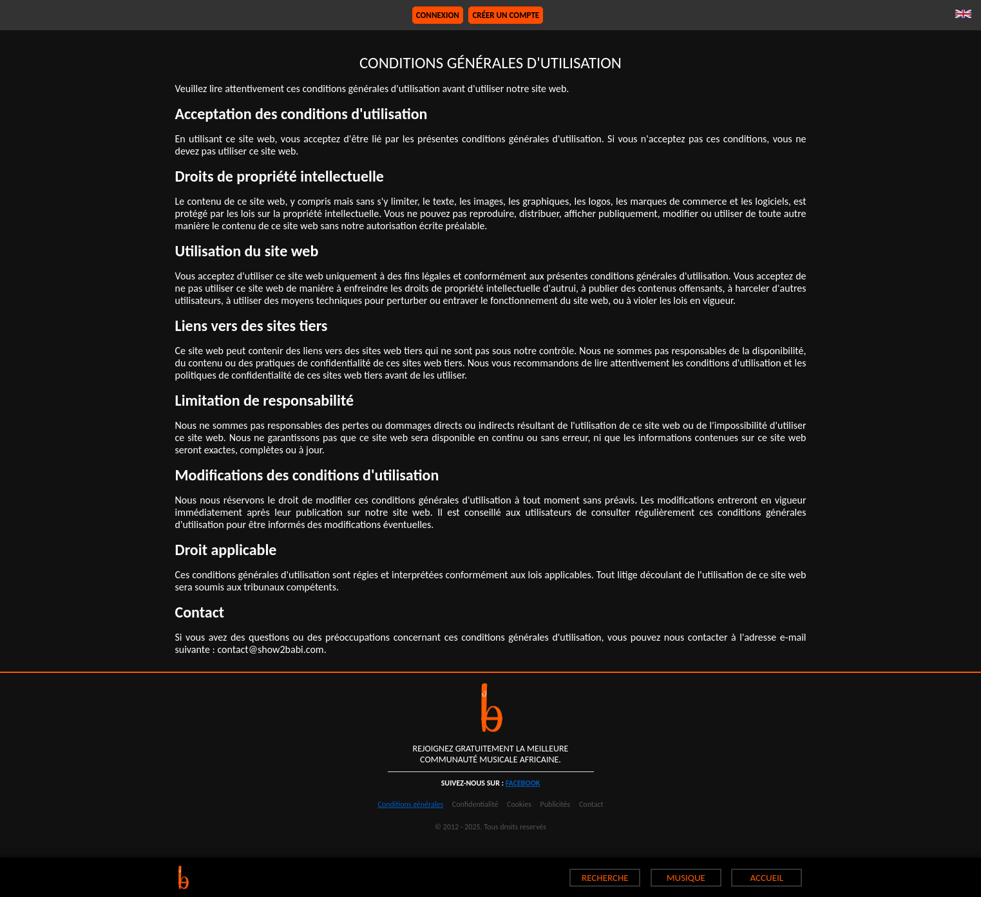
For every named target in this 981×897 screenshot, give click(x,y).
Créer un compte (505, 15)
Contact (591, 804)
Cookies (519, 804)
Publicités (555, 804)
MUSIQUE (686, 877)
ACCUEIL (767, 877)
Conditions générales (410, 804)
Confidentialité (475, 804)
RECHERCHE (605, 877)
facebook (523, 783)
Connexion (437, 15)
